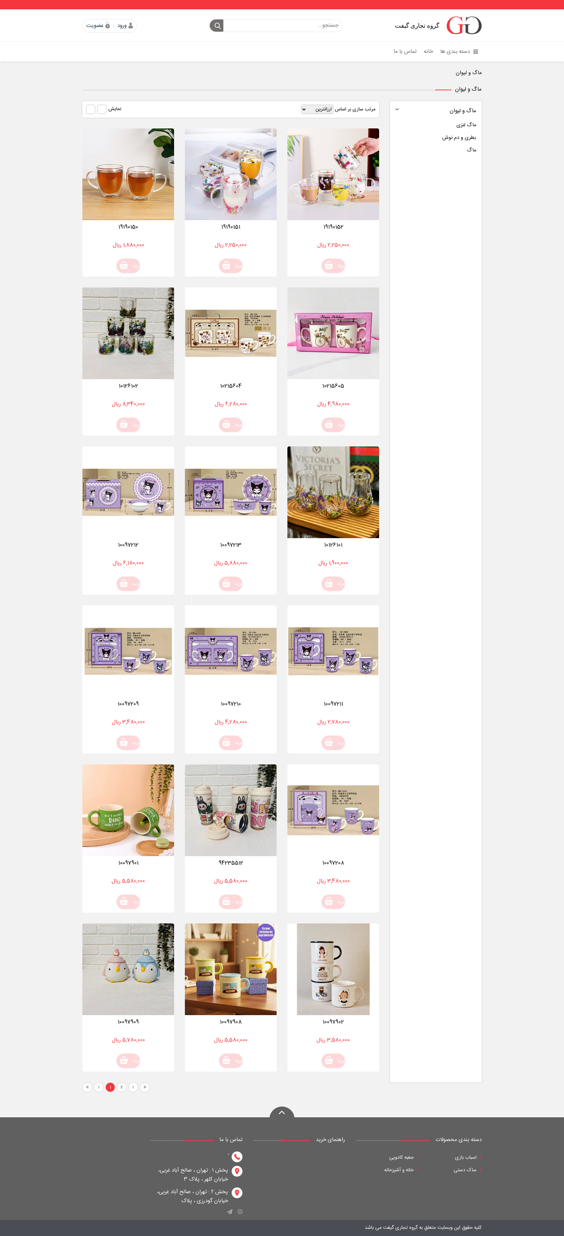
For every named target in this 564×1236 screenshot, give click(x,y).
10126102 (128, 386)
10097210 (231, 704)
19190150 (128, 227)
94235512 (231, 863)
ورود (122, 25)
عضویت (95, 25)
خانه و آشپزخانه (401, 1170)
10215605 (333, 386)
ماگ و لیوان (469, 73)
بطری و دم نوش (459, 137)
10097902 (333, 1022)
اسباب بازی (468, 1158)
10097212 (128, 545)
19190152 (333, 227)
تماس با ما (405, 51)
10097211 (333, 704)
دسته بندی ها (459, 51)
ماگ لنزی (466, 125)
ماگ (471, 150)
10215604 (231, 386)
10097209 (128, 704)
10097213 (230, 545)
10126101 (333, 545)
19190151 (230, 227)
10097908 (231, 1022)
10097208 (333, 863)
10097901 (128, 863)
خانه (428, 51)
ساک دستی (468, 1170)
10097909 (128, 1022)
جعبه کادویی (404, 1158)
